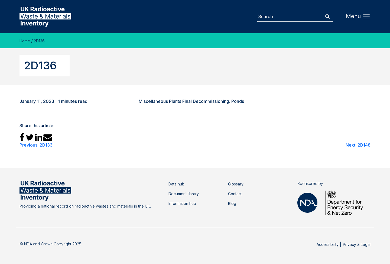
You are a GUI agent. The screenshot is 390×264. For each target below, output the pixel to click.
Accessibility (328, 244)
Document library (183, 193)
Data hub (176, 184)
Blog (232, 203)
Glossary (235, 184)
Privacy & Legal (356, 244)
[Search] (289, 17)
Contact (235, 193)
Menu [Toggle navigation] (358, 17)
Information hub (182, 203)
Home (25, 41)
